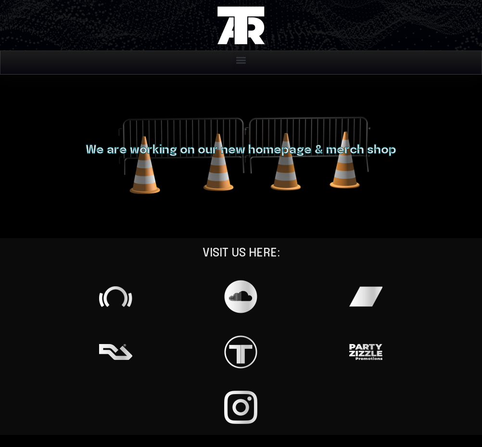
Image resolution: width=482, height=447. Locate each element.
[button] (241, 60)
